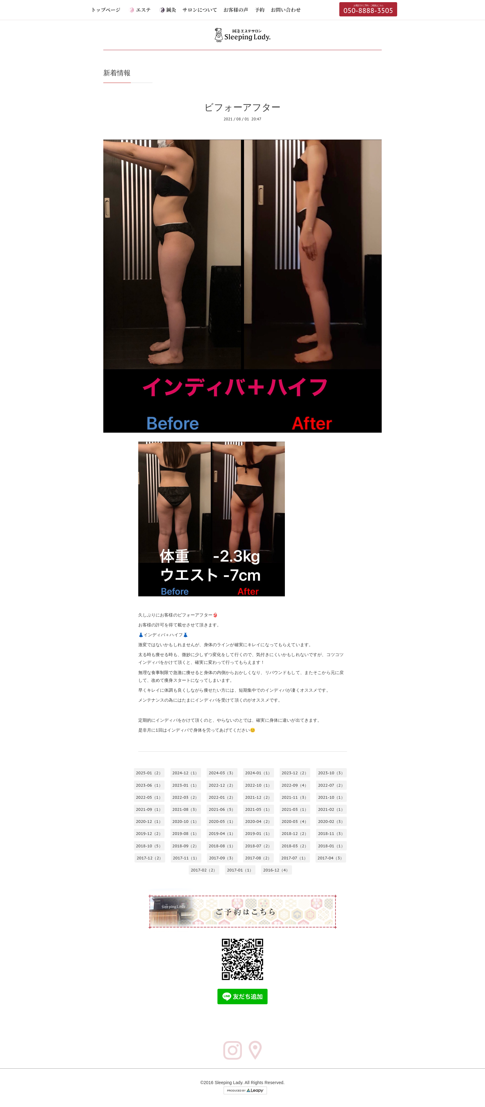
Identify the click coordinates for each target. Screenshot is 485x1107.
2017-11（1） (186, 857)
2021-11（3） (294, 797)
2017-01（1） (240, 869)
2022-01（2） (222, 797)
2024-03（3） (222, 773)
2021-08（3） (185, 809)
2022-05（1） (149, 797)
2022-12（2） (222, 785)
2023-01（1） (185, 785)
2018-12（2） (294, 833)
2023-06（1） (149, 785)
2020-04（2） (258, 821)
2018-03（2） (294, 845)
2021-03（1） (294, 809)
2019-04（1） (222, 833)
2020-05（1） (222, 821)
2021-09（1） (149, 809)
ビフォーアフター (242, 107)
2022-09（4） (294, 785)
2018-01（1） (331, 845)
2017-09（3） (222, 857)
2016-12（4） (276, 869)
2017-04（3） (331, 857)
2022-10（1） (258, 785)
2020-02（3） (331, 821)
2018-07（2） (258, 845)
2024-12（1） (185, 773)
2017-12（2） (150, 857)
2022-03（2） (185, 797)
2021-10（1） (331, 797)
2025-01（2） (149, 773)
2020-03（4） (294, 821)
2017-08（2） (258, 857)
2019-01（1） (258, 833)
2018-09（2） (185, 845)
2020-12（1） (149, 821)
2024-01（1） (258, 773)
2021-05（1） (258, 809)
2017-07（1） (294, 857)
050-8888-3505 (368, 9)
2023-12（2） (294, 773)
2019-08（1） (185, 833)
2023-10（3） (331, 773)
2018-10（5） (149, 845)
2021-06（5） (222, 809)
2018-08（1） (222, 845)
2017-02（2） (204, 869)
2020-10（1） (185, 821)
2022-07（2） (331, 785)
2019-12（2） (149, 833)
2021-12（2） (258, 797)
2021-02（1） (331, 809)
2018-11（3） (331, 833)
